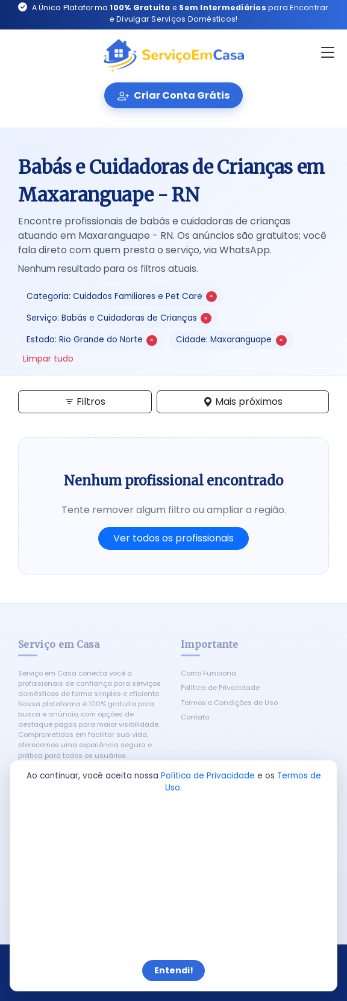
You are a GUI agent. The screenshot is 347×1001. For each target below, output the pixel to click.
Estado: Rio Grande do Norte (92, 339)
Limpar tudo (48, 359)
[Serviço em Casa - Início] (173, 56)
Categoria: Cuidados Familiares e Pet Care (122, 296)
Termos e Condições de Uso (229, 702)
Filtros (84, 401)
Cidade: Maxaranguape (231, 339)
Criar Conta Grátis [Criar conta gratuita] (173, 95)
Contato (195, 717)
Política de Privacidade (220, 687)
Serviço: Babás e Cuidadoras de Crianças (119, 318)
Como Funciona (208, 673)
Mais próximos (243, 401)
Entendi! (173, 970)
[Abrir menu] (327, 53)
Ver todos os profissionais (173, 538)
